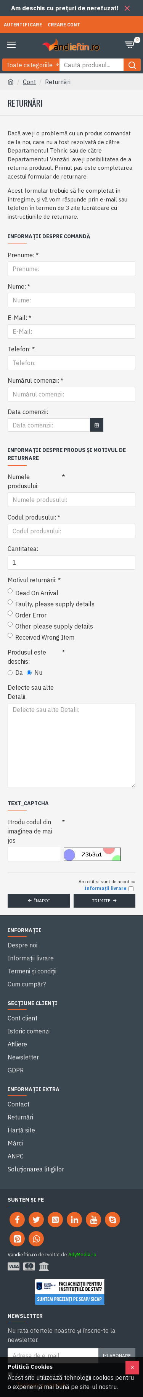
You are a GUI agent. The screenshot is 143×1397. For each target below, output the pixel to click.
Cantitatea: (23, 548)
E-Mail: (17, 318)
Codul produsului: (32, 517)
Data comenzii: (28, 412)
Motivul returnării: (32, 580)
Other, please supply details (50, 626)
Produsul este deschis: (27, 656)
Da (15, 672)
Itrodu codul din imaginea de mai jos (30, 831)
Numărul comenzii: (33, 380)
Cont (29, 82)
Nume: (17, 286)
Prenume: (21, 255)
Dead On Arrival (33, 592)
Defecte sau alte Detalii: (31, 692)
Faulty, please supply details (51, 603)
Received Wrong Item (41, 637)
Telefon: (19, 349)
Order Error (27, 615)
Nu (34, 672)
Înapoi (42, 900)
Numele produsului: (23, 481)
